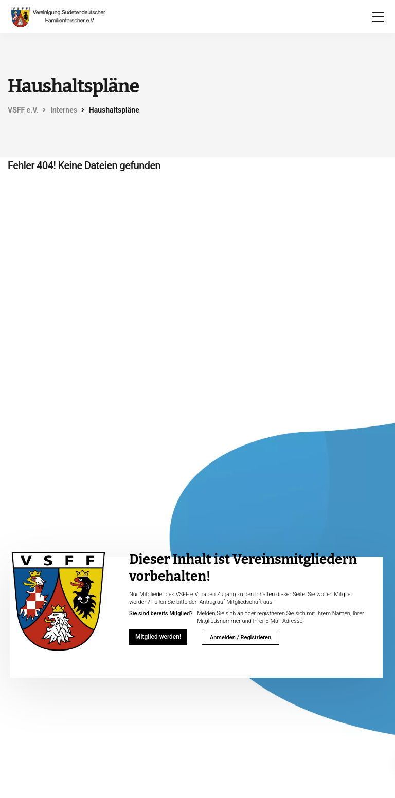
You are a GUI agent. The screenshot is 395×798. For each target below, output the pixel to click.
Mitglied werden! (158, 636)
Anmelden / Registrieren (240, 637)
